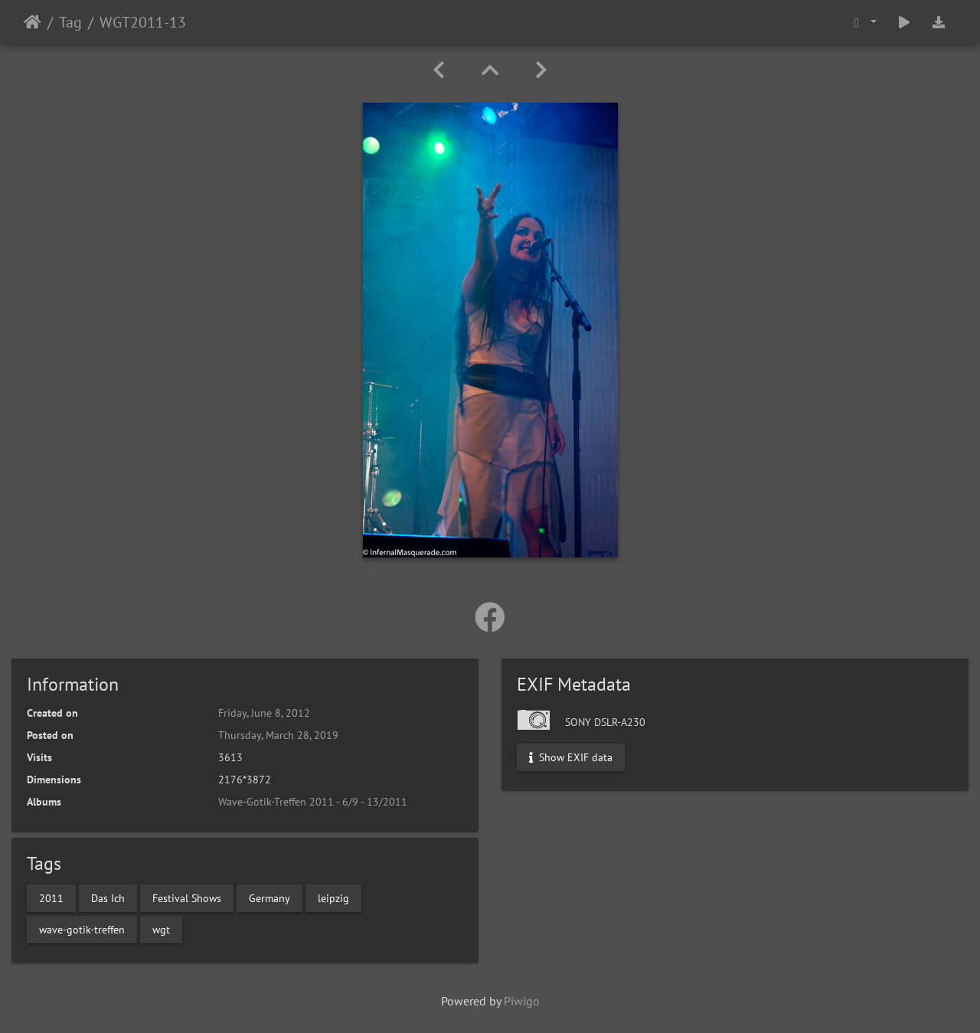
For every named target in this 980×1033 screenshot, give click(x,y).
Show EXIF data (570, 757)
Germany (269, 897)
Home (32, 22)
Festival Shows (186, 897)
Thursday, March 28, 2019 (278, 735)
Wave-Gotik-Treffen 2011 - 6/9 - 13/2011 (312, 802)
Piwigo (522, 1000)
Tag (70, 22)
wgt (161, 929)
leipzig (333, 897)
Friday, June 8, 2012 (264, 713)
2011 (51, 897)
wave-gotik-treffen (82, 929)
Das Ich (108, 897)
